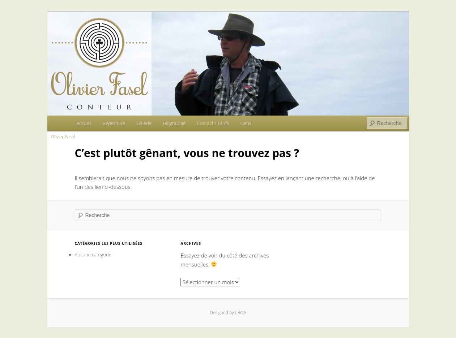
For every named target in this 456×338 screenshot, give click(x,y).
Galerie (144, 123)
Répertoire (114, 123)
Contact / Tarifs (213, 123)
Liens (245, 123)
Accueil (84, 123)
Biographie (174, 123)
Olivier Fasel (63, 137)
